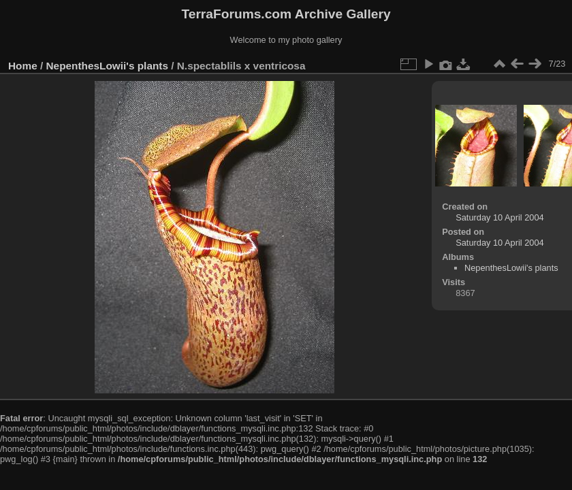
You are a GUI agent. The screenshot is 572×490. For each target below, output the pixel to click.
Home (22, 65)
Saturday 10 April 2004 (499, 217)
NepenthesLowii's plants (107, 65)
